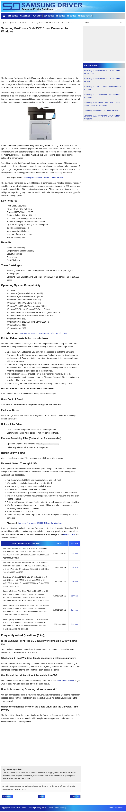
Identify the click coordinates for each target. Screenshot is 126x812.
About (24, 808)
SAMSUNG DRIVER (117, 808)
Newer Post (7, 796)
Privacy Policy (40, 808)
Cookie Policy (53, 808)
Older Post (75, 796)
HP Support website (65, 681)
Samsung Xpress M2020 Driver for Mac (101, 111)
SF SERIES (60, 16)
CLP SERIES (13, 16)
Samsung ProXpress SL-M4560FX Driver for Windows (43, 333)
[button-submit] (121, 22)
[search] (102, 22)
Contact (31, 808)
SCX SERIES (49, 16)
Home (42, 796)
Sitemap (63, 808)
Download (74, 553)
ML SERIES (36, 16)
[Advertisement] (41, 54)
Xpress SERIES (85, 16)
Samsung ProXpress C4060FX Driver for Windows (40, 523)
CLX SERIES (25, 16)
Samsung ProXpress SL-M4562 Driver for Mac (43, 178)
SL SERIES (71, 16)
